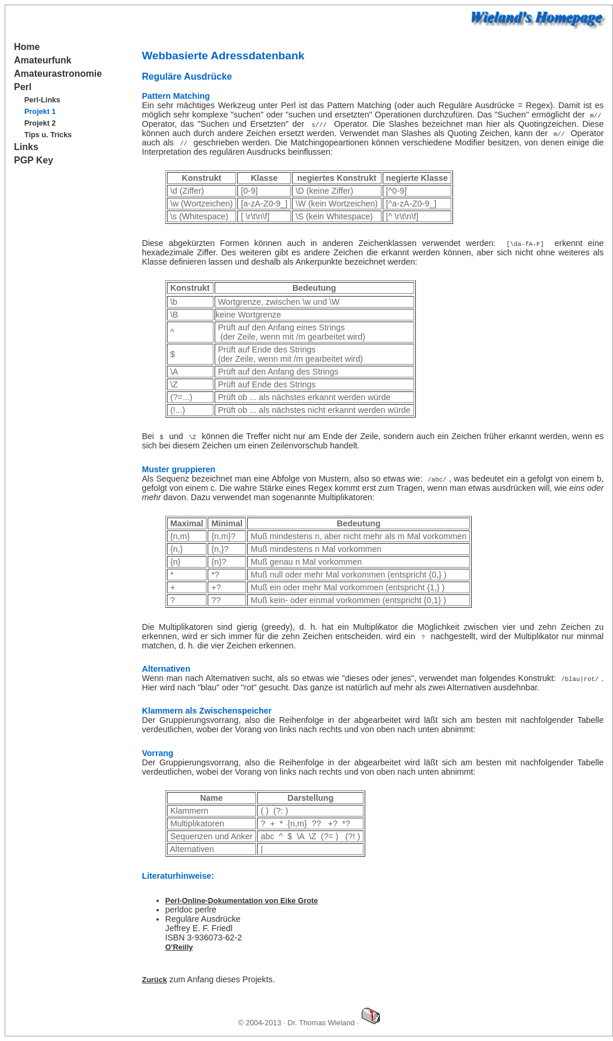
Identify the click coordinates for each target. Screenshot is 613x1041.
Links (26, 147)
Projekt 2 (40, 123)
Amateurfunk (43, 60)
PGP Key (33, 160)
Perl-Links (42, 99)
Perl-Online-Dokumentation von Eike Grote (241, 900)
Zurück (154, 979)
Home (27, 47)
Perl (22, 87)
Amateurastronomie (58, 74)
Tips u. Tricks (48, 134)
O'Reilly (179, 947)
